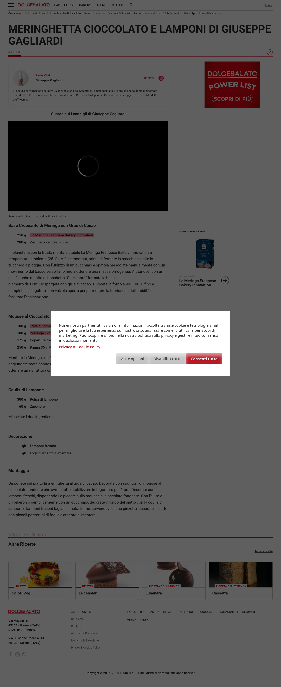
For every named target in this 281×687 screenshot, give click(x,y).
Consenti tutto (204, 358)
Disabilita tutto (167, 358)
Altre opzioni (132, 358)
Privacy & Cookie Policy (79, 346)
